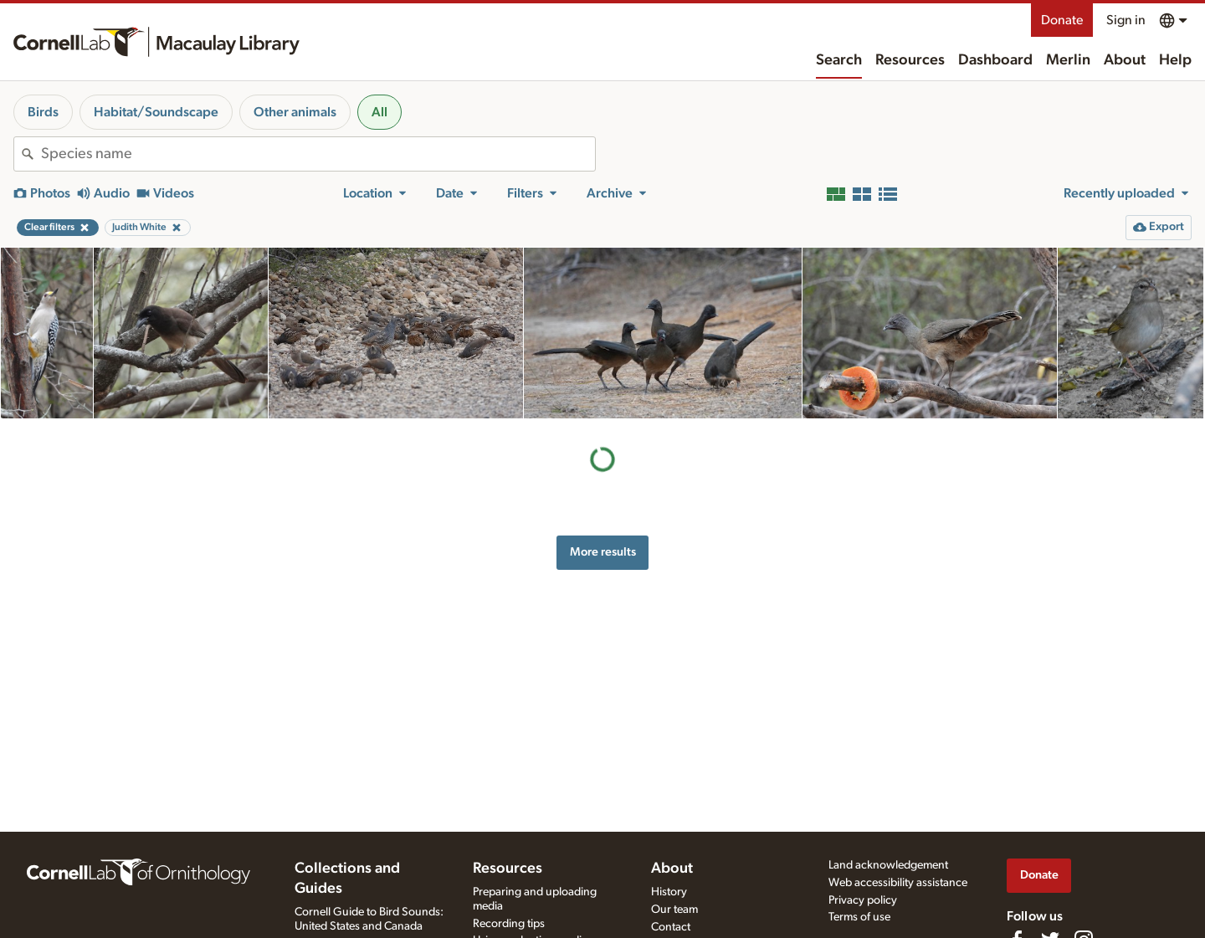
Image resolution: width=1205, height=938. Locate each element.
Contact (670, 927)
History (669, 892)
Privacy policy (862, 900)
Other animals (295, 112)
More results (603, 552)
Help (1175, 60)
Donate (1062, 20)
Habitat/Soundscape (156, 112)
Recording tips (509, 924)
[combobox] (318, 154)
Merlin (1068, 60)
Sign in (1126, 20)
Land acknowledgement (888, 865)
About (1125, 60)
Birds (43, 112)
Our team (674, 909)
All (379, 112)
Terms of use (859, 917)
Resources (910, 60)
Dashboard (995, 60)
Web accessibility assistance (897, 883)
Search (839, 60)
